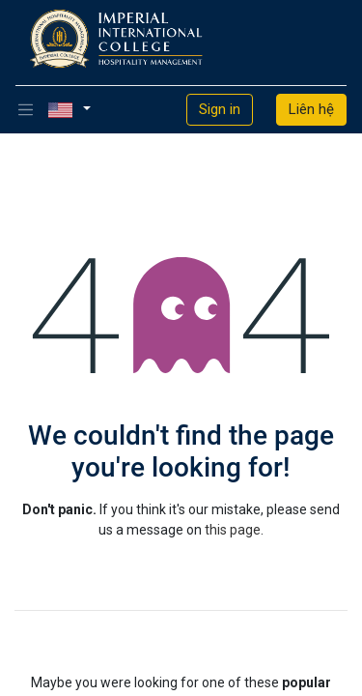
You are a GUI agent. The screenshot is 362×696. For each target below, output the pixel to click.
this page (233, 529)
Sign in (219, 109)
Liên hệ (311, 109)
